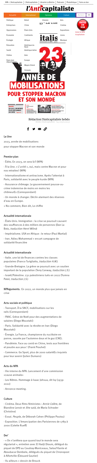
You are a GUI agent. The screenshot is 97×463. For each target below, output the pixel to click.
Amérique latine (30, 50)
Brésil (26, 20)
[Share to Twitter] (33, 129)
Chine (26, 25)
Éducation (10, 45)
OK (89, 15)
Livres (62, 35)
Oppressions (11, 30)
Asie (26, 55)
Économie (10, 35)
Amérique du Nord (29, 46)
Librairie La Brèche (47, 2)
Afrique (27, 40)
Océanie (27, 70)
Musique (63, 40)
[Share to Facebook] (28, 129)
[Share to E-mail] (39, 129)
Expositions (64, 30)
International (31, 15)
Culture (66, 15)
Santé (8, 50)
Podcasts (60, 2)
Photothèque (72, 2)
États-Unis (28, 30)
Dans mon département (11, 61)
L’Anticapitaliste (31, 2)
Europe (27, 60)
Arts (61, 20)
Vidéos (9, 55)
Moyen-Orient (29, 65)
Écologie (9, 40)
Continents (28, 35)
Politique (9, 20)
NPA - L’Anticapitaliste (13, 2)
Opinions (48, 15)
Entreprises (10, 25)
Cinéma (63, 25)
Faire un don (84, 2)
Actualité (12, 15)
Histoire (45, 20)
